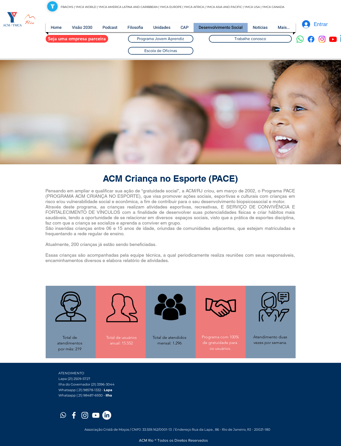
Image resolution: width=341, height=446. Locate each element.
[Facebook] (311, 39)
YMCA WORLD (85, 7)
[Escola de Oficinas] (160, 51)
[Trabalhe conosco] (250, 39)
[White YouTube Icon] (95, 415)
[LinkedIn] (106, 415)
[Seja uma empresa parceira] (77, 39)
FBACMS (67, 7)
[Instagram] (322, 39)
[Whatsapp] (300, 39)
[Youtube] (333, 39)
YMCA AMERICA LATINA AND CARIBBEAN (128, 7)
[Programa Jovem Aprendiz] (160, 39)
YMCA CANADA (273, 7)
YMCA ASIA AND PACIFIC (224, 7)
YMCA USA (252, 7)
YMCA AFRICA (194, 7)
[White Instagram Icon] (84, 415)
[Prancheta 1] (62, 415)
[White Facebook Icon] (73, 415)
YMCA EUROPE (171, 7)
